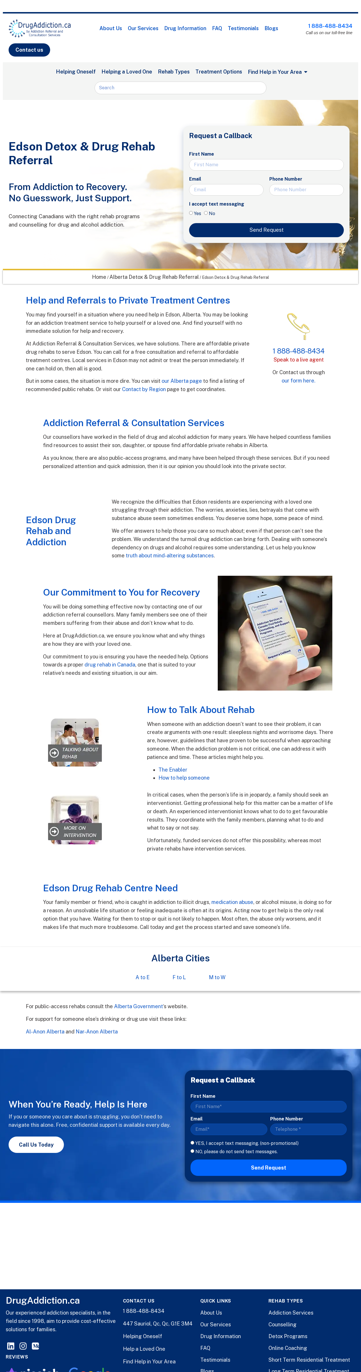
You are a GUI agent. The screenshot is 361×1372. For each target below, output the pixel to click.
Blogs (271, 28)
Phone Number (285, 179)
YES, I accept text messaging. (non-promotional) (247, 1143)
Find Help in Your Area (149, 1362)
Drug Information (185, 28)
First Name (201, 154)
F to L (179, 977)
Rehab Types (174, 72)
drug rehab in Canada (110, 665)
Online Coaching (287, 1348)
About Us (110, 28)
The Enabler (172, 770)
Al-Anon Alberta (45, 1032)
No (212, 213)
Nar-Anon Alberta (97, 1032)
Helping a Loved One (126, 72)
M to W (217, 977)
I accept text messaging (216, 204)
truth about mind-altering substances (170, 555)
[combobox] (180, 88)
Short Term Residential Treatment (309, 1360)
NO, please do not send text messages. (236, 1151)
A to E (143, 977)
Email (195, 179)
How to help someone (184, 778)
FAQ (217, 28)
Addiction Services (290, 1313)
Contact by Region (144, 389)
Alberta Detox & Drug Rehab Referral (154, 277)
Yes (197, 213)
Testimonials (243, 28)
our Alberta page (182, 381)
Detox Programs (287, 1336)
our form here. (298, 381)
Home (99, 277)
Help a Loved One (144, 1349)
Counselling (282, 1324)
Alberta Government (138, 1006)
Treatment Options (218, 72)
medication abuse (232, 902)
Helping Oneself (76, 72)
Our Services (143, 28)
